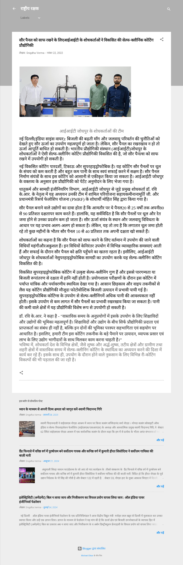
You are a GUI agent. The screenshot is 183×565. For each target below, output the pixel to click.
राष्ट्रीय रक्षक (30, 8)
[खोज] (169, 9)
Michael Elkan (87, 555)
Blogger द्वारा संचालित (91, 548)
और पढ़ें (160, 440)
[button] (162, 40)
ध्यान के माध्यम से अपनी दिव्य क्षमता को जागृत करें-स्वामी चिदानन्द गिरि (60, 409)
